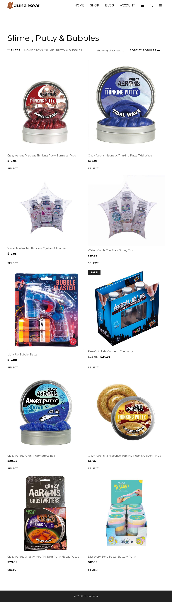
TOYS (39, 50)
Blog (109, 5)
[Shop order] (146, 50)
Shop (94, 5)
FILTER (14, 50)
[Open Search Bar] (151, 5)
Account (127, 5)
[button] (160, 5)
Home (79, 5)
